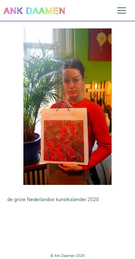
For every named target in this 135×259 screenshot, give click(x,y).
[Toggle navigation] (121, 10)
